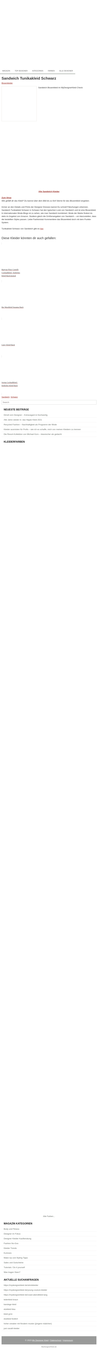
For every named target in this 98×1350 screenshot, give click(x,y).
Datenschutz (55, 1340)
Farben (51, 71)
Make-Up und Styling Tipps (16, 1258)
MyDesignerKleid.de (49, 1347)
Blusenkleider (7, 83)
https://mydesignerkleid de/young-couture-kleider (25, 1290)
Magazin (6, 71)
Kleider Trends (10, 1248)
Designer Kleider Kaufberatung (17, 1238)
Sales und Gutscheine (13, 1262)
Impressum (68, 1340)
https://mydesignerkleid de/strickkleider (21, 1285)
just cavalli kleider (12, 1328)
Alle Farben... (49, 1216)
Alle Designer (66, 71)
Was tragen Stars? (12, 1272)
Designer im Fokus (12, 1234)
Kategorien (37, 71)
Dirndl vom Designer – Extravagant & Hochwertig (26, 415)
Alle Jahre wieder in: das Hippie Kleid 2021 (23, 420)
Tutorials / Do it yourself (14, 1267)
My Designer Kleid (40, 1340)
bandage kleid (10, 1304)
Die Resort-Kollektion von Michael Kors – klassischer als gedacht (33, 434)
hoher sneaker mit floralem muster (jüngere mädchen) (28, 1323)
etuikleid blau (9, 1309)
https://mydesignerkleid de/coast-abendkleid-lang (25, 1295)
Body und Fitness (11, 1229)
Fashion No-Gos (11, 1243)
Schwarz (14, 397)
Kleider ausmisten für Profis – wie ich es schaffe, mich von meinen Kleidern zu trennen (42, 429)
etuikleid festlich (11, 1319)
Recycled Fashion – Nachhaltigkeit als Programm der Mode (30, 424)
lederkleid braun (11, 1299)
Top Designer (21, 71)
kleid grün (8, 1314)
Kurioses (8, 1253)
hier (41, 229)
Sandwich (6, 397)
